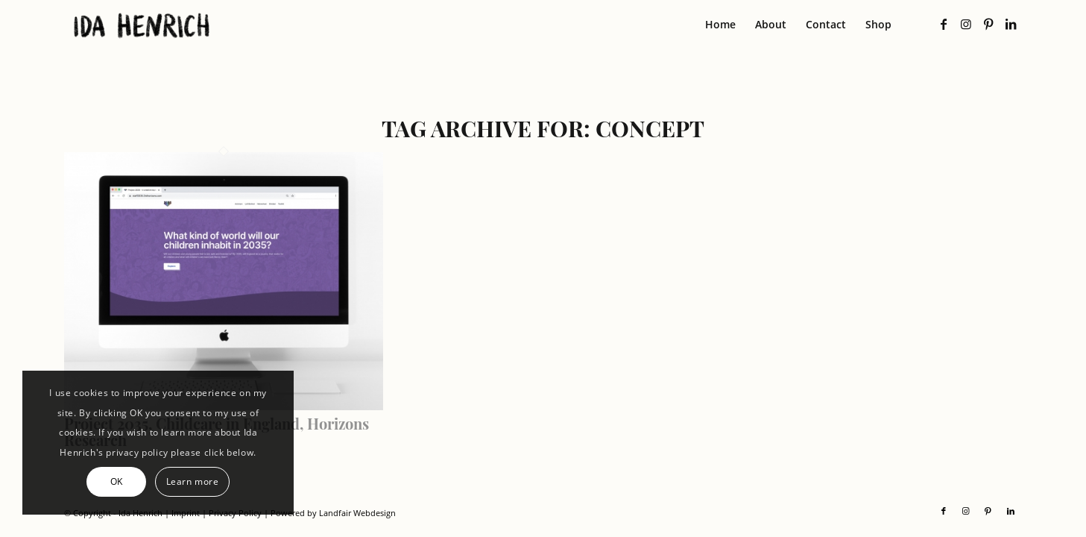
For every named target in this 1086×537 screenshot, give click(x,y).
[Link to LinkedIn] (1011, 24)
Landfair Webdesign (357, 512)
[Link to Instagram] (966, 24)
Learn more (192, 481)
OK (116, 481)
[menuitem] (720, 24)
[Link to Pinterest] (988, 24)
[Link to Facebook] (943, 24)
